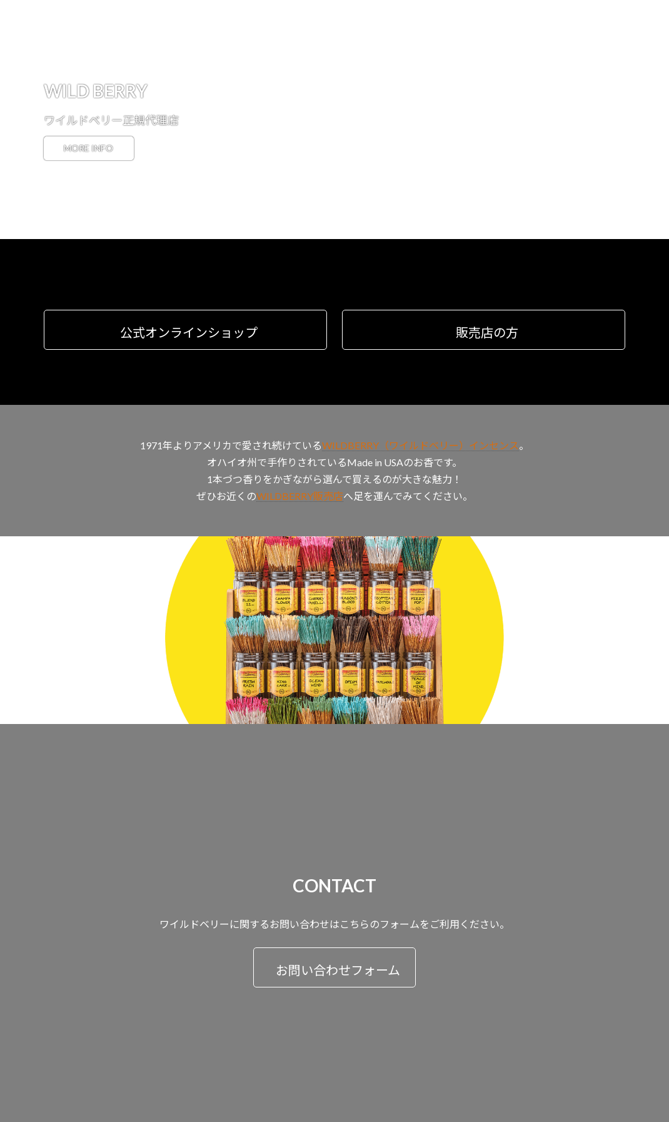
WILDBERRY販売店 (299, 496)
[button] (185, 330)
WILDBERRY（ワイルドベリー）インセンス (420, 445)
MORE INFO (94, 149)
